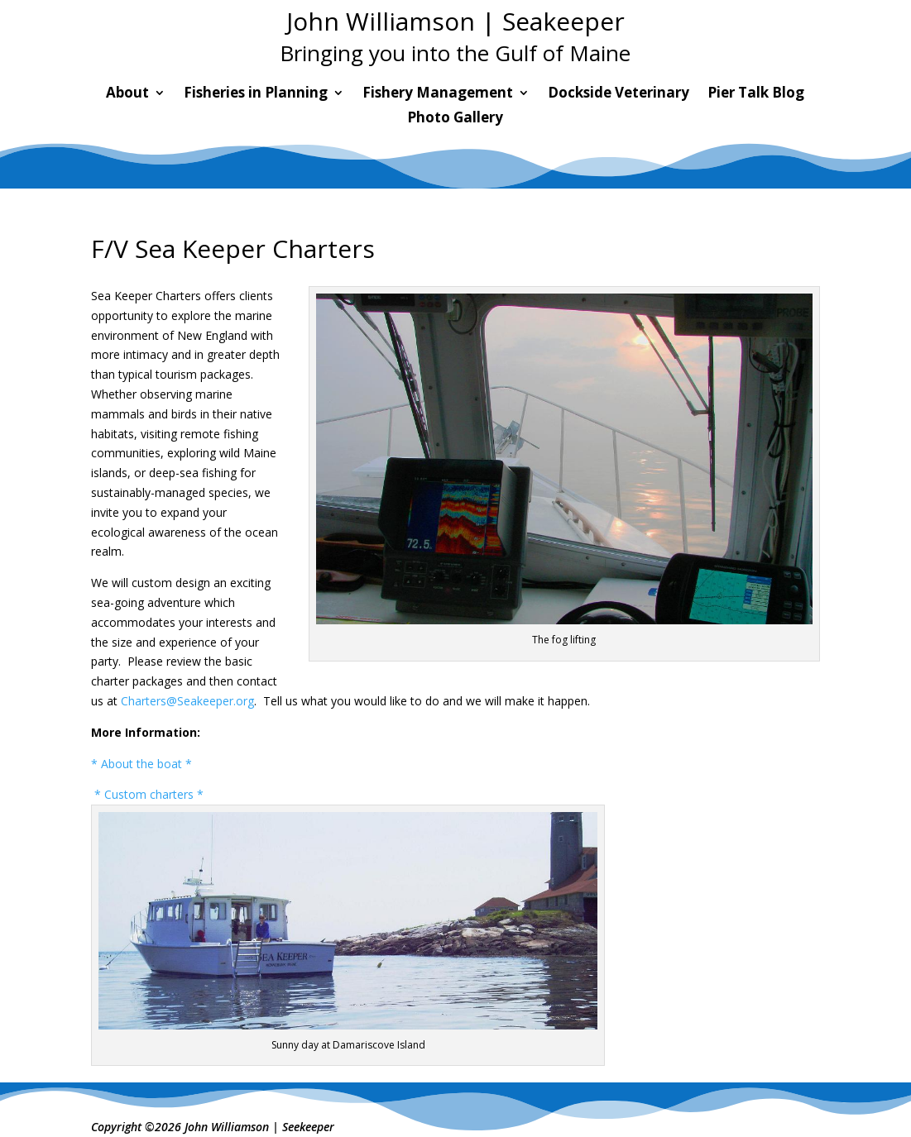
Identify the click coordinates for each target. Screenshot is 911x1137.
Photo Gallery (455, 119)
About (127, 94)
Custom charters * (155, 794)
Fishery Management (437, 94)
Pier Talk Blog (755, 94)
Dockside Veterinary (618, 94)
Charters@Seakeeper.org (187, 701)
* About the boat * (141, 764)
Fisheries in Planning (256, 94)
